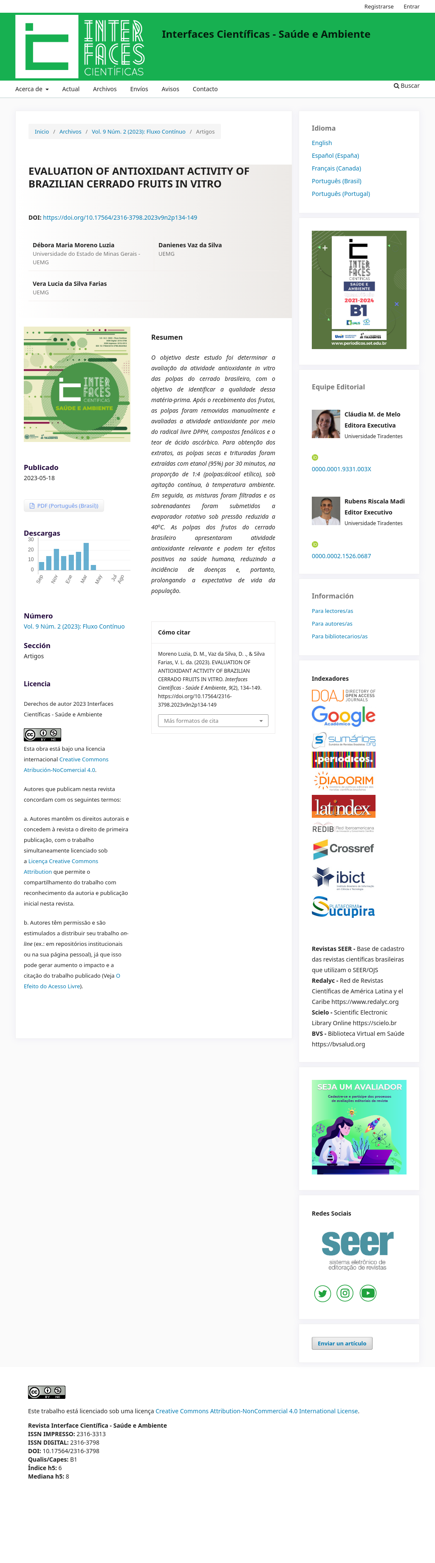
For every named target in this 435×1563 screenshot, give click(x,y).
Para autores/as (332, 623)
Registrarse (379, 6)
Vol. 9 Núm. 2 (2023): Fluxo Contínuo (139, 131)
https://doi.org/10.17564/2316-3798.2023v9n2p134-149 (120, 217)
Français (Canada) (336, 168)
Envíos (139, 89)
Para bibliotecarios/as (340, 636)
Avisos (170, 89)
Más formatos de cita (191, 720)
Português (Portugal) (341, 194)
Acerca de (29, 89)
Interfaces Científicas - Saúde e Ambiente (266, 34)
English (322, 143)
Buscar (407, 85)
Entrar (412, 6)
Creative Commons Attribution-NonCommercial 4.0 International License (256, 1411)
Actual (71, 89)
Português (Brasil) (337, 181)
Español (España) (335, 155)
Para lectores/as (332, 611)
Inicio (42, 131)
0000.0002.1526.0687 (341, 556)
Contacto (205, 89)
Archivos (105, 89)
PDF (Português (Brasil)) (67, 505)
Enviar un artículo (342, 1343)
